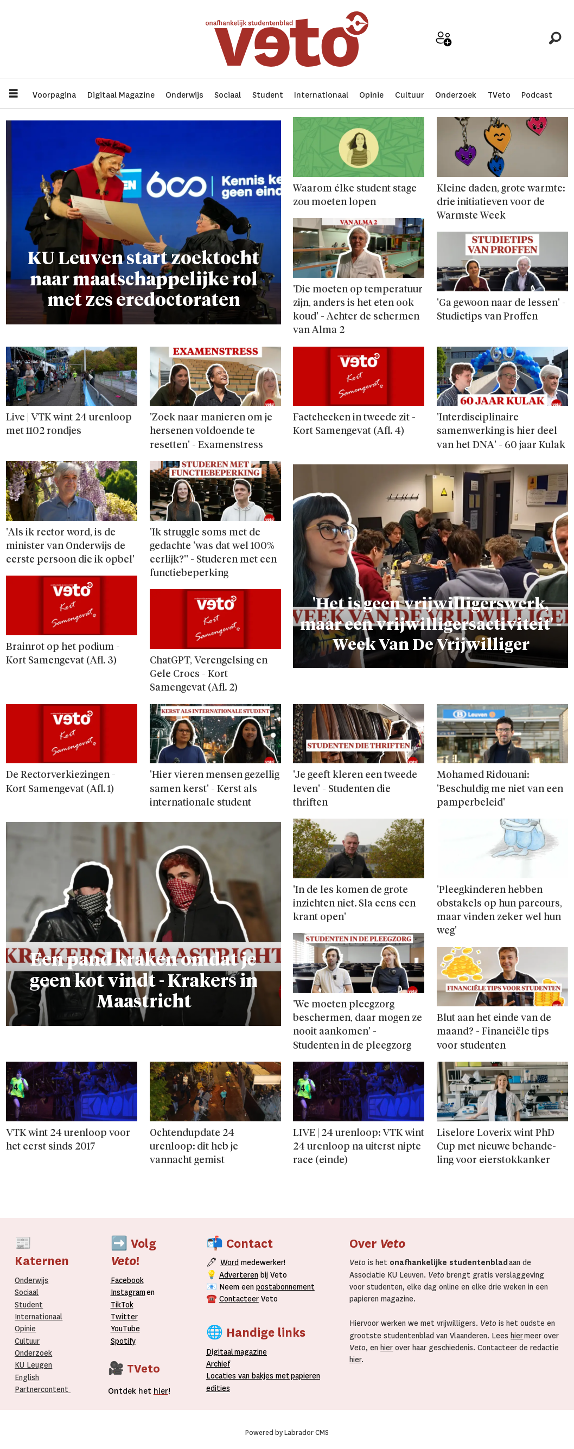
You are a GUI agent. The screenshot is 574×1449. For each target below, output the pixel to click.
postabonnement (285, 1287)
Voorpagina (54, 95)
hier (517, 1336)
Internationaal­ (38, 1317)
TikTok (122, 1305)
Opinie (371, 95)
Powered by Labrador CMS (287, 1432)
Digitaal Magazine (121, 95)
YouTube (125, 1328)
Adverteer (407, 44)
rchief (218, 1364)
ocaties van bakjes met (250, 1376)
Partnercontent (41, 1389)
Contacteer (239, 1299)
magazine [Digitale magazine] (239, 1352)
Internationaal (321, 95)
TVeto (499, 95)
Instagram (128, 1292)
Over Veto (518, 44)
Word (229, 1262)
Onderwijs (184, 95)
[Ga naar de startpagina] (287, 40)
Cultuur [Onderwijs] (27, 1341)
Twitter (124, 1317)
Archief (480, 44)
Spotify (123, 1341)
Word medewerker (444, 48)
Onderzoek (455, 95)
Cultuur (409, 95)
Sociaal (227, 95)
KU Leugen (33, 1365)
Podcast (536, 95)
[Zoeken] (555, 40)
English (27, 1377)
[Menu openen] (13, 94)
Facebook (127, 1280)
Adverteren (238, 1275)
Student (267, 95)
